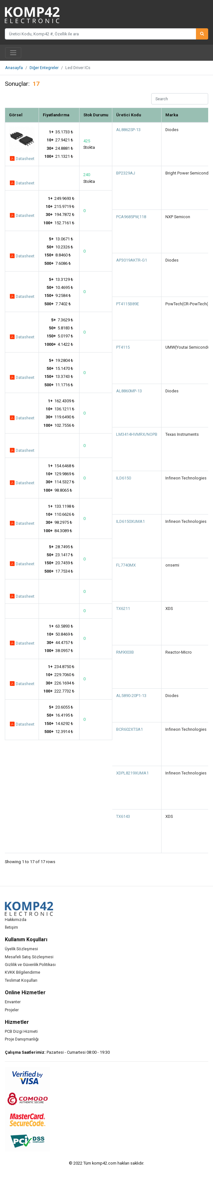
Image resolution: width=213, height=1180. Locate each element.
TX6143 (123, 816)
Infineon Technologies (186, 478)
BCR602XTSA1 (129, 729)
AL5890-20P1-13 (131, 695)
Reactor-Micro (178, 652)
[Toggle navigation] (13, 52)
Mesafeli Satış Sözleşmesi (29, 956)
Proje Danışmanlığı (22, 1039)
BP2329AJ (125, 173)
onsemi (172, 565)
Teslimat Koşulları (21, 980)
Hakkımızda (15, 919)
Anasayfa (14, 67)
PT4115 (123, 347)
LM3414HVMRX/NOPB (136, 434)
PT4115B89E (127, 303)
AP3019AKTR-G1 (131, 260)
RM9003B (125, 652)
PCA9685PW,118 (131, 216)
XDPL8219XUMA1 (132, 773)
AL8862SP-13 (128, 129)
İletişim (11, 927)
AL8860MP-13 (129, 391)
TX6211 (123, 608)
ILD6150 (123, 478)
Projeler (12, 1009)
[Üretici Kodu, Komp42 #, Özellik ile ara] (100, 33)
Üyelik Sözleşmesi (21, 948)
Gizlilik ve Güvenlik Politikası (30, 964)
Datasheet (22, 158)
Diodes (172, 129)
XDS (169, 608)
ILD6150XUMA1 (130, 521)
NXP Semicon (177, 216)
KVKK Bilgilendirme (22, 972)
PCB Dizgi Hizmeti (21, 1031)
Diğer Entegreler (44, 67)
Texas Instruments (182, 434)
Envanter (13, 1001)
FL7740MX (126, 565)
